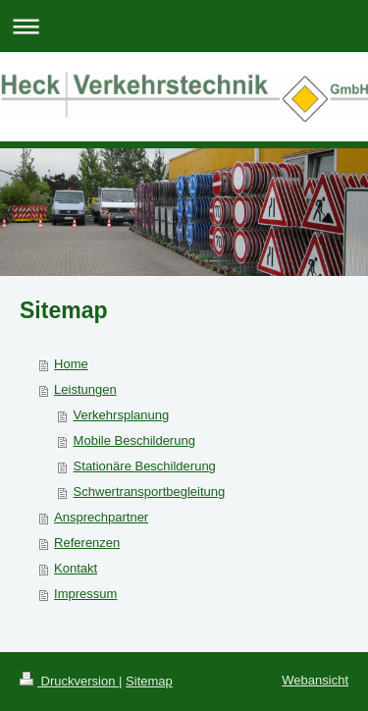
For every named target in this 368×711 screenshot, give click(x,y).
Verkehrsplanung (122, 415)
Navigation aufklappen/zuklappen (184, 26)
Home (71, 363)
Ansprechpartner (101, 517)
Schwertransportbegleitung (150, 491)
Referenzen (87, 542)
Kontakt (75, 568)
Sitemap (149, 681)
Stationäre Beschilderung (145, 466)
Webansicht (315, 680)
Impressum (85, 593)
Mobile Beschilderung (134, 440)
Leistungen (85, 389)
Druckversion (69, 681)
